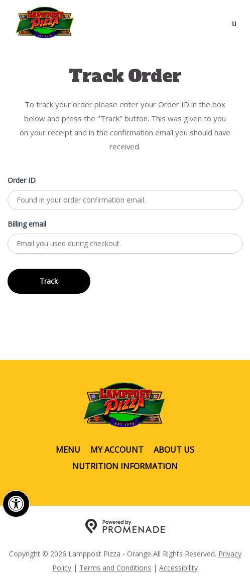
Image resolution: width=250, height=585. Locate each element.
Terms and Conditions (115, 567)
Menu (68, 449)
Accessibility (178, 567)
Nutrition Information (125, 466)
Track (49, 281)
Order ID (22, 180)
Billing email (27, 224)
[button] (16, 503)
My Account (117, 449)
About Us (174, 449)
